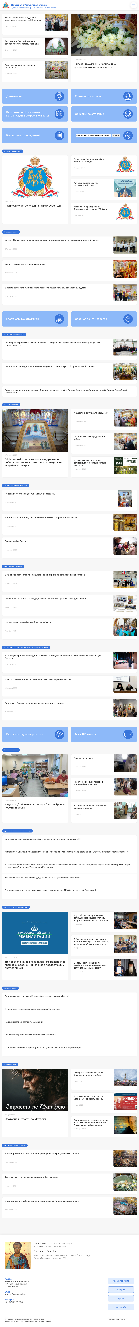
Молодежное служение (13, 566)
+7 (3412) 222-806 (14, 1302)
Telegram (121, 1289)
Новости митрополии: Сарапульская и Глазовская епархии (26, 647)
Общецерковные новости (14, 334)
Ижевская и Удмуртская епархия (29, 5)
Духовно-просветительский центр (17, 831)
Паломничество (10, 988)
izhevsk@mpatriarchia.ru (16, 1294)
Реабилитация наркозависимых (15, 907)
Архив (121, 1298)
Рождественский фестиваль (14, 1145)
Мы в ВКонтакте (121, 1281)
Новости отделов (10, 750)
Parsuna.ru (123, 1320)
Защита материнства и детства (15, 485)
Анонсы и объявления (12, 151)
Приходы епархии (10, 232)
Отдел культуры (10, 1064)
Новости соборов (11, 405)
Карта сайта (121, 1307)
